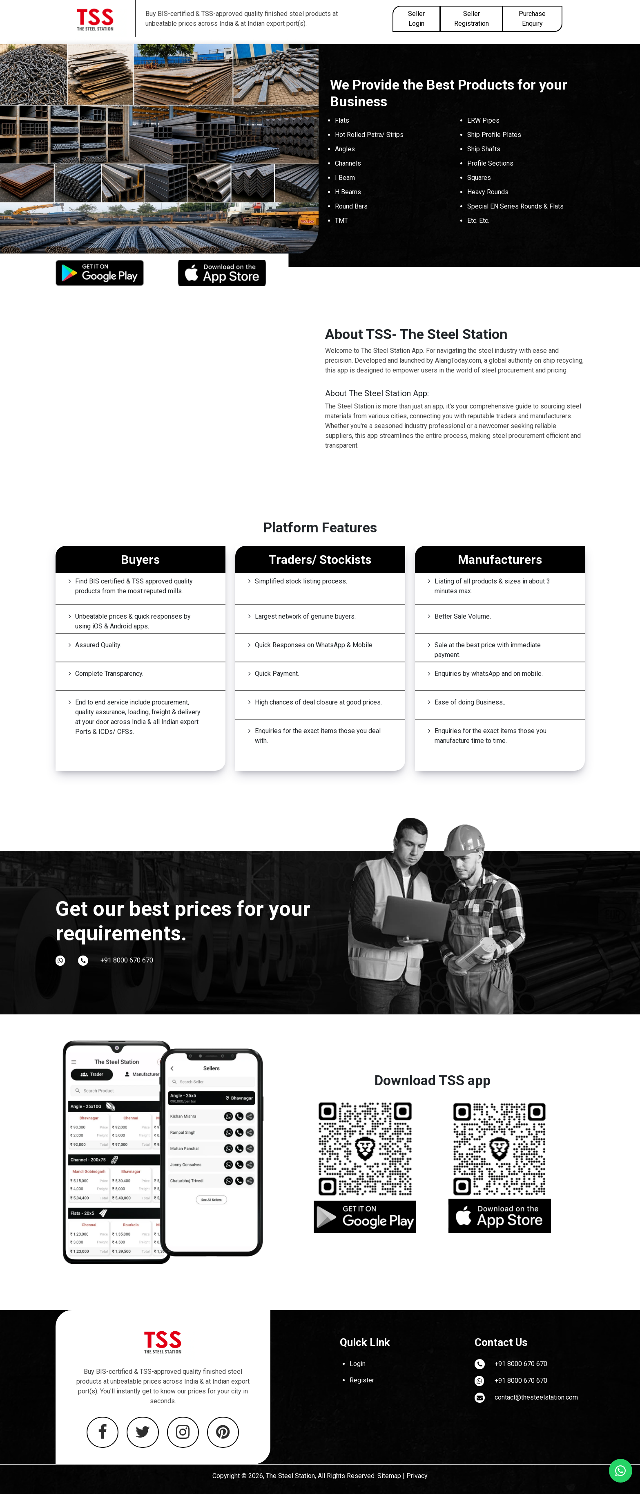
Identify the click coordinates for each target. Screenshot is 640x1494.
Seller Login (416, 18)
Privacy (417, 1476)
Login (358, 1364)
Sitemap (389, 1476)
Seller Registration (471, 18)
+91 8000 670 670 (126, 960)
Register (362, 1380)
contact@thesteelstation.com (536, 1397)
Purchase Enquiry (532, 18)
